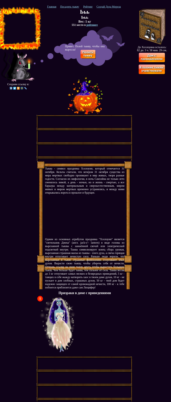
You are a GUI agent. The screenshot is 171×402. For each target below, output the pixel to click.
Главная (51, 6)
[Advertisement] (19, 28)
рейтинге (92, 24)
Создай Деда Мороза (109, 6)
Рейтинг (88, 6)
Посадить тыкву (69, 6)
